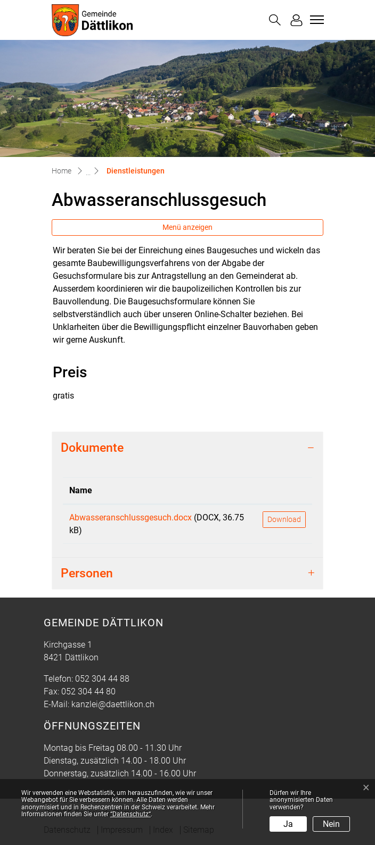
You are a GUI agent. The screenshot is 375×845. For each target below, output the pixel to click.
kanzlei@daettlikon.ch (112, 704)
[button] (275, 20)
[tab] (187, 447)
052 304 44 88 (102, 679)
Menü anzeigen (187, 227)
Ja (288, 824)
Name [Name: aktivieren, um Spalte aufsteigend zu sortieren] (80, 490)
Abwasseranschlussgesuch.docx (130, 517)
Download (284, 519)
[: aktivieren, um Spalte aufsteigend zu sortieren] (284, 490)
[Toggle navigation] (315, 19)
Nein (331, 824)
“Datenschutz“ (130, 814)
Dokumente (92, 447)
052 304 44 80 (88, 691)
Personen (87, 573)
